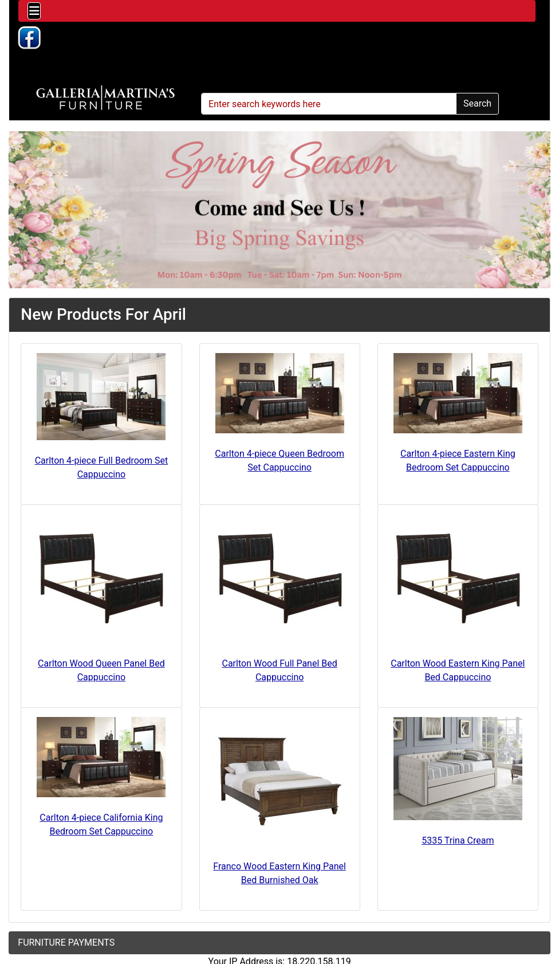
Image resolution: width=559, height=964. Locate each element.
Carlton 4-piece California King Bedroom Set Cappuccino (101, 824)
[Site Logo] (105, 98)
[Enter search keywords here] (328, 104)
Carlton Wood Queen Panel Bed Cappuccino (101, 670)
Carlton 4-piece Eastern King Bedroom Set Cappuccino (457, 460)
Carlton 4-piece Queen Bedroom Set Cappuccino (279, 460)
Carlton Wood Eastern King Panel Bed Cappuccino (458, 670)
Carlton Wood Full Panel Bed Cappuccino (279, 670)
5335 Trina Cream (458, 840)
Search (477, 103)
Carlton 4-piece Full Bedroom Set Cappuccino (101, 467)
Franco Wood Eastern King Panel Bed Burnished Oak (279, 873)
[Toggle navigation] (34, 10)
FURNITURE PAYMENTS (66, 942)
